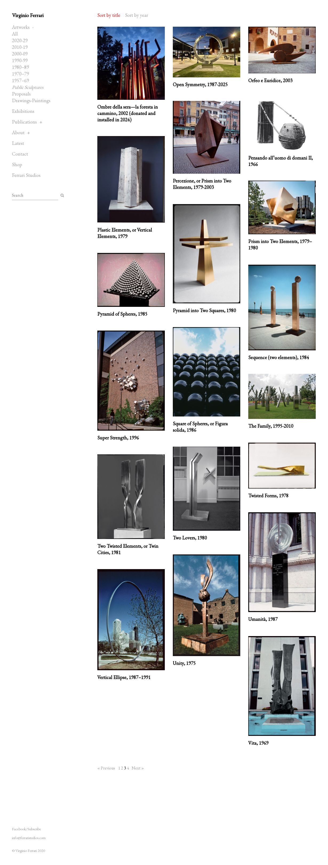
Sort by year (136, 15)
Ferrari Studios (26, 175)
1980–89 (20, 67)
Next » (138, 768)
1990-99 (20, 60)
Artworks (21, 27)
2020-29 (20, 40)
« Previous (106, 768)
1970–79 (20, 74)
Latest (18, 143)
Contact (20, 154)
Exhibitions (23, 111)
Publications (24, 122)
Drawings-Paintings (31, 100)
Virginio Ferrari (27, 15)
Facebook (19, 829)
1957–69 (20, 80)
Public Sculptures (27, 87)
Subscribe (34, 829)
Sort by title (108, 15)
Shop (17, 164)
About (18, 132)
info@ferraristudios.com (29, 837)
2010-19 (20, 47)
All (15, 34)
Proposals (21, 94)
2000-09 (20, 54)
